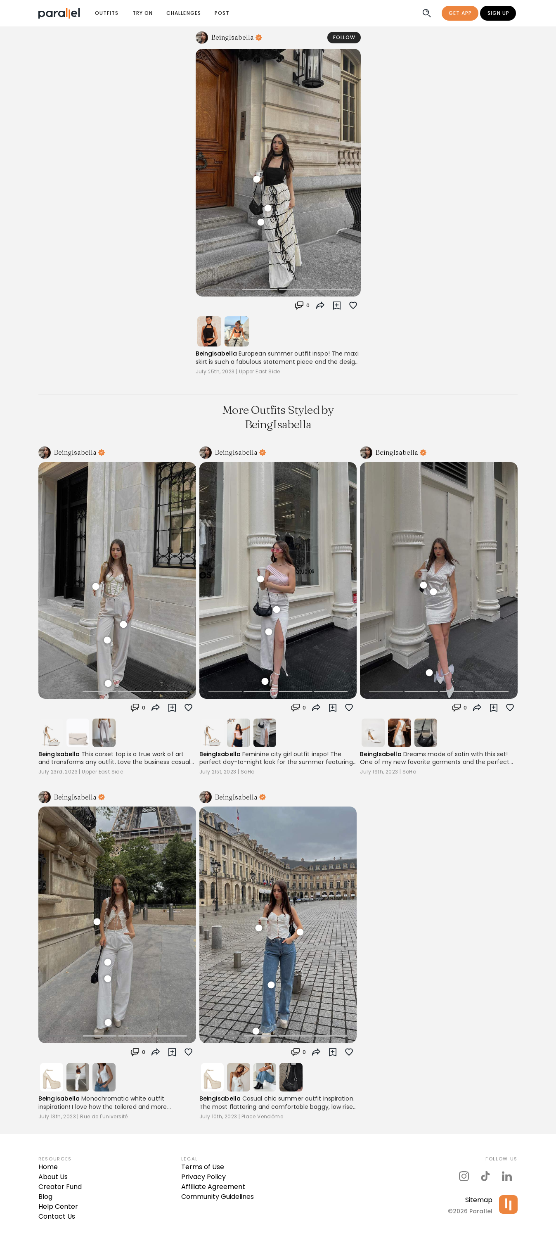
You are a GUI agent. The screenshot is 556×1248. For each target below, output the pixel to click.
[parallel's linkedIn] (507, 1176)
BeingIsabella (216, 353)
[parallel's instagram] (464, 1176)
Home (48, 1167)
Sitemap (478, 1200)
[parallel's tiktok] (485, 1176)
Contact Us (56, 1216)
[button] (302, 305)
